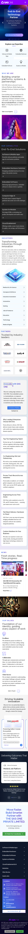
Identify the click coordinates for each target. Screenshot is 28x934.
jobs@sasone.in (10, 903)
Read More (7, 591)
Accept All (19, 931)
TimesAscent (5, 96)
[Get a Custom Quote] (14, 911)
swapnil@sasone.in (11, 907)
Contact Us (14, 411)
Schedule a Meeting (14, 408)
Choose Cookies (10, 931)
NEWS (3, 552)
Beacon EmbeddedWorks (9, 102)
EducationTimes (16, 96)
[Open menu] (25, 2)
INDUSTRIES (7, 238)
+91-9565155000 (10, 899)
